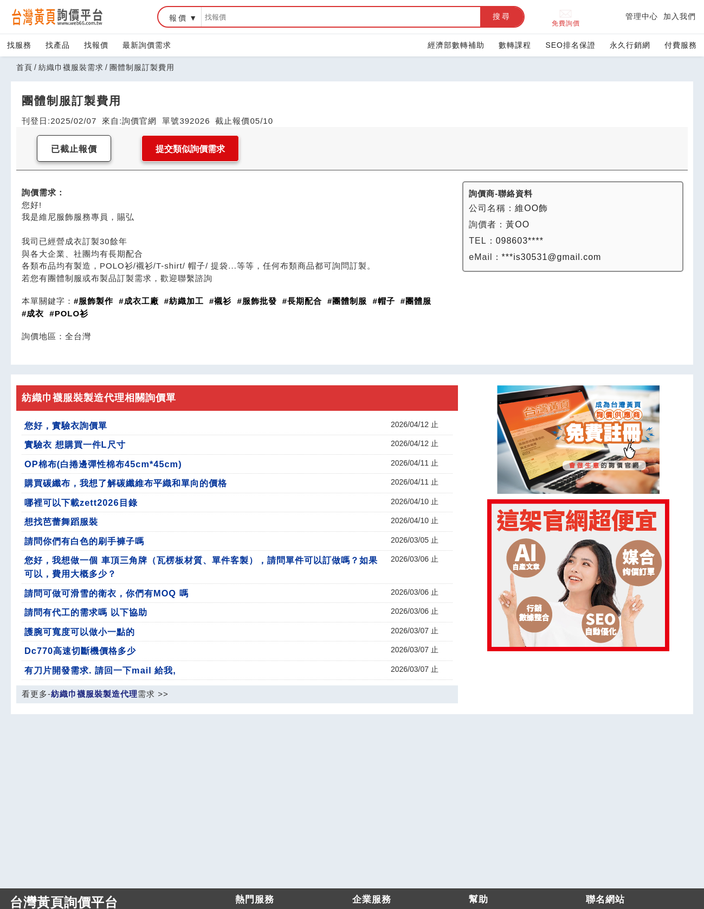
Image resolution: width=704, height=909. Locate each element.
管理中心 (641, 16)
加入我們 (679, 16)
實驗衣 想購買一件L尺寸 (75, 444)
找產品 (58, 45)
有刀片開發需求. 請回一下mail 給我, (100, 670)
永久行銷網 (630, 45)
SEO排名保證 (570, 45)
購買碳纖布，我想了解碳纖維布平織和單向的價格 (125, 483)
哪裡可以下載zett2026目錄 (81, 502)
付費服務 (680, 45)
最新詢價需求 (146, 45)
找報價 (96, 45)
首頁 (24, 67)
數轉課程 (515, 45)
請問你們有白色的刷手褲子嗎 (84, 541)
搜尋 (502, 16)
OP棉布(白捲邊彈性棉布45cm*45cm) (103, 464)
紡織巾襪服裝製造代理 (94, 693)
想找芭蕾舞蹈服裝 (61, 521)
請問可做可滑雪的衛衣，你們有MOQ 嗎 (106, 593)
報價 (178, 18)
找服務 (19, 45)
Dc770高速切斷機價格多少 (80, 651)
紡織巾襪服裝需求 (71, 67)
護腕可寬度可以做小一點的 (79, 632)
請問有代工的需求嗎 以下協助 (85, 612)
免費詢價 (566, 17)
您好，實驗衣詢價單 (65, 425)
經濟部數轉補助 (456, 45)
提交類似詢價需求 (190, 149)
